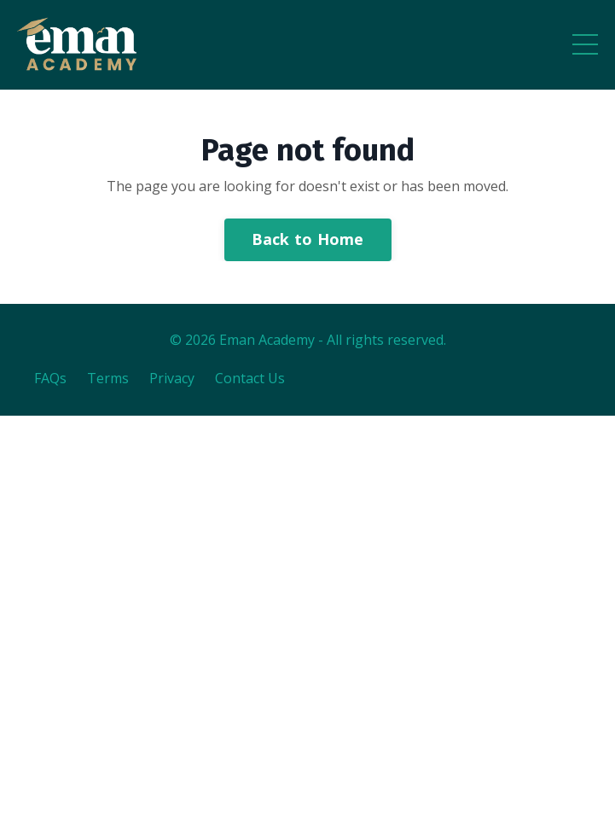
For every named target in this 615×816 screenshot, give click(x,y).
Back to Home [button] (308, 239)
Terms (108, 378)
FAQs (50, 378)
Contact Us (250, 378)
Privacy (171, 378)
